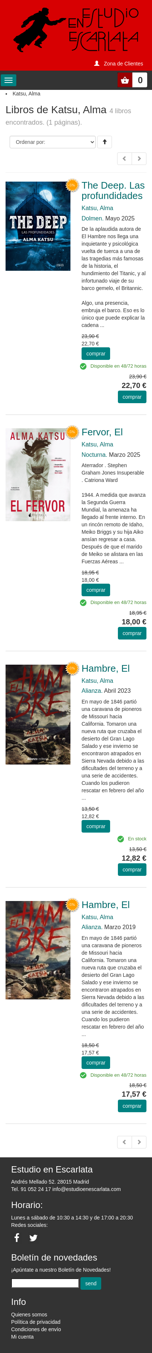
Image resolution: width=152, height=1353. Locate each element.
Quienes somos (29, 1314)
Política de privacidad (35, 1322)
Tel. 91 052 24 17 (31, 1189)
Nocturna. (94, 455)
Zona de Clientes (123, 64)
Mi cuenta (22, 1337)
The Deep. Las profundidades (113, 191)
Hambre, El (106, 668)
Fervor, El (102, 432)
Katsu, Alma (97, 208)
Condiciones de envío (36, 1329)
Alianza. (92, 691)
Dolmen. (93, 218)
